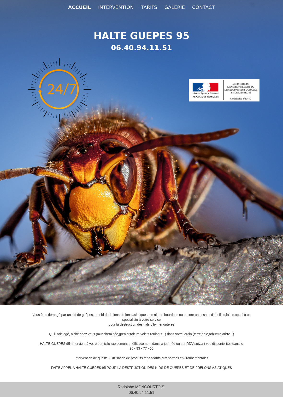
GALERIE (175, 7)
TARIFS (149, 7)
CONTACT (203, 7)
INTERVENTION (116, 7)
